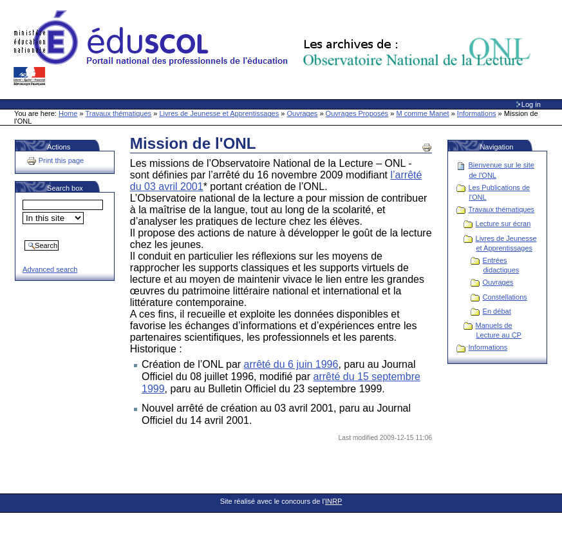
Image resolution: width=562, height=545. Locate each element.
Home (68, 113)
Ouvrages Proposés (357, 113)
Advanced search (50, 269)
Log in (531, 104)
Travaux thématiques (119, 113)
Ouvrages (302, 113)
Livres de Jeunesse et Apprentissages (219, 113)
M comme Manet (422, 113)
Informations (476, 113)
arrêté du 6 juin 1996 (291, 364)
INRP (333, 501)
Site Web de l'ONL (275, 48)
